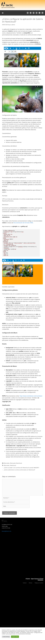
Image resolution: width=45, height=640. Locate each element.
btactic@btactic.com (6, 531)
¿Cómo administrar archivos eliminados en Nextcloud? (19, 470)
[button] (2, 13)
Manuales (6, 463)
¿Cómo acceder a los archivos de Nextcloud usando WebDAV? (21, 467)
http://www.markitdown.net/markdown (31, 396)
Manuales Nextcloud (16, 463)
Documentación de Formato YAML (23, 223)
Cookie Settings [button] (6, 636)
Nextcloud (13, 465)
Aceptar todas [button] (15, 636)
